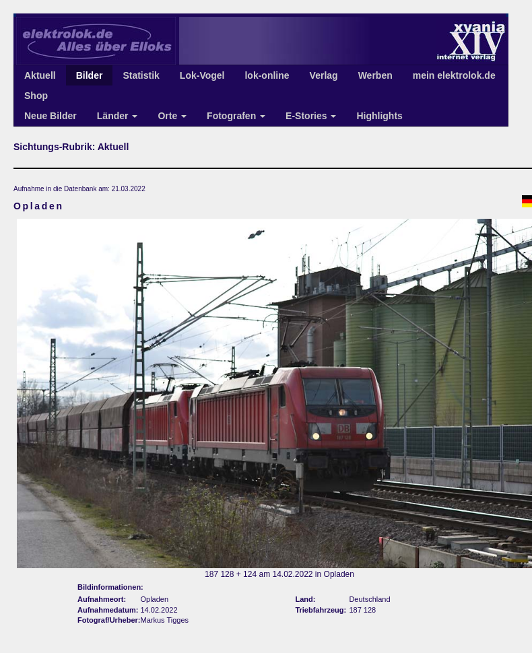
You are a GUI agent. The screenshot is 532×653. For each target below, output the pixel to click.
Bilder (89, 75)
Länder (117, 115)
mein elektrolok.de (454, 75)
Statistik (141, 75)
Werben (375, 75)
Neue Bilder (50, 115)
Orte (172, 115)
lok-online (266, 75)
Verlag (324, 75)
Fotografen (236, 115)
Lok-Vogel (202, 75)
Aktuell (40, 75)
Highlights (379, 115)
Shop (36, 95)
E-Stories (311, 115)
